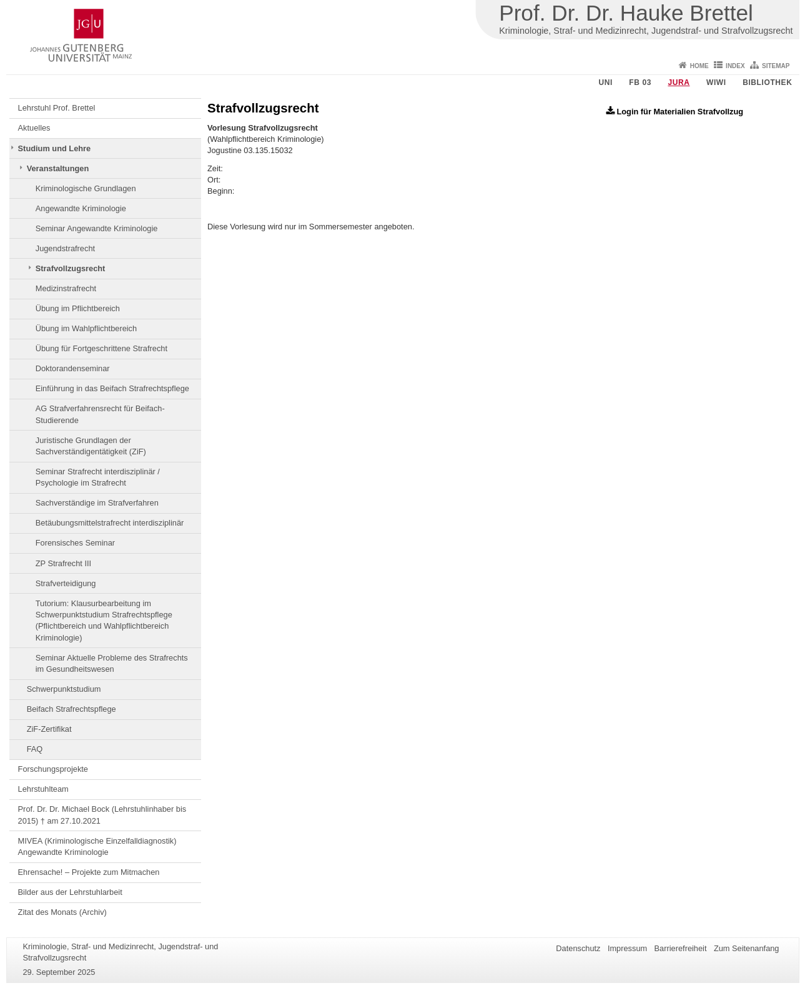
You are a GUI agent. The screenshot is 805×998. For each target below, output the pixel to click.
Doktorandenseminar (73, 368)
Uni (605, 82)
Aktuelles (34, 127)
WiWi (716, 82)
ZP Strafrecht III (63, 563)
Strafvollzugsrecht (71, 268)
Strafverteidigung (66, 583)
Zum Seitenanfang (746, 948)
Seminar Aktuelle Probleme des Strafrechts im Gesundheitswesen (112, 663)
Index (735, 65)
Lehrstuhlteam (43, 789)
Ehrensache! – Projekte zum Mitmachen (89, 872)
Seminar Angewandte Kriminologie (97, 228)
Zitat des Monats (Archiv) (62, 912)
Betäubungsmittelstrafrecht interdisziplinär (110, 522)
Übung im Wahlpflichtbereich (86, 328)
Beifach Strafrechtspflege (71, 709)
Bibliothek (767, 82)
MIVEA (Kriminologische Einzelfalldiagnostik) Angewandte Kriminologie (97, 846)
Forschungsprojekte (53, 769)
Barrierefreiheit (680, 948)
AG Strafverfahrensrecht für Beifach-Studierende (100, 414)
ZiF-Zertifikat (49, 729)
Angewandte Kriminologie (81, 208)
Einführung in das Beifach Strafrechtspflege (112, 388)
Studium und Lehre (54, 148)
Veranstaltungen (58, 168)
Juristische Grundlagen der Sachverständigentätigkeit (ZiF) (91, 446)
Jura (678, 82)
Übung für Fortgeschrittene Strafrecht (101, 348)
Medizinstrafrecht (66, 288)
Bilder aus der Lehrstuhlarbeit (70, 892)
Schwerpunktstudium (64, 689)
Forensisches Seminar (75, 542)
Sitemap (775, 65)
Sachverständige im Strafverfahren (97, 502)
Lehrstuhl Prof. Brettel (57, 107)
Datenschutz (578, 948)
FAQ (35, 749)
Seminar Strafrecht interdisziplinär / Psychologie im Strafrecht (98, 477)
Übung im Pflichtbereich (78, 308)
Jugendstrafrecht (65, 248)
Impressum (627, 948)
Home (699, 65)
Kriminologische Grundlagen (86, 188)
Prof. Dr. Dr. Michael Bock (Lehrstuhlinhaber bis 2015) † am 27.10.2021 (102, 814)
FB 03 (640, 82)
